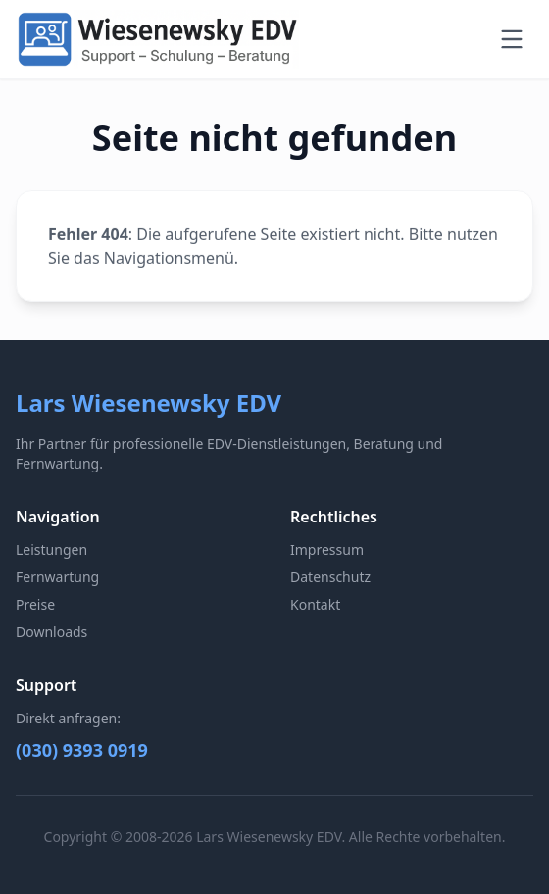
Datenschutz (330, 577)
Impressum (327, 549)
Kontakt (315, 604)
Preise (35, 604)
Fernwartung (57, 577)
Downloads (51, 631)
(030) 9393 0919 (82, 750)
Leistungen (51, 549)
